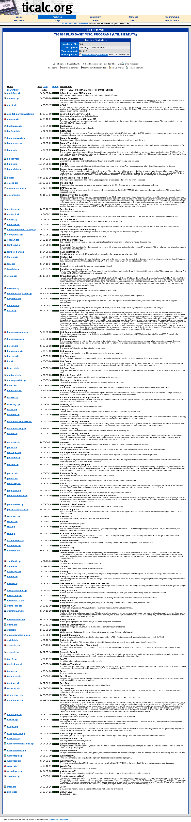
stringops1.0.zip (15, 600)
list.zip (10, 361)
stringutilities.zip (16, 619)
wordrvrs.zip (13, 738)
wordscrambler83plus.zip (20, 743)
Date (45, 86)
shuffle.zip (12, 566)
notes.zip (12, 409)
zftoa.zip (11, 787)
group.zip (12, 276)
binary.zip (12, 150)
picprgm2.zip (14, 490)
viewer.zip (12, 719)
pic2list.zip (12, 464)
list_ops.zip (13, 356)
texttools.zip (13, 683)
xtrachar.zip (13, 776)
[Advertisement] (95, 77)
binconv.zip (13, 159)
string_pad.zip (14, 606)
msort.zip (12, 385)
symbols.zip (13, 645)
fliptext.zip (12, 257)
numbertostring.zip (17, 428)
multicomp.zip (14, 390)
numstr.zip (12, 433)
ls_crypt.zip (13, 368)
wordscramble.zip (16, 750)
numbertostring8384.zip (19, 421)
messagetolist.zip (16, 380)
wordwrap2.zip (15, 756)
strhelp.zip (12, 583)
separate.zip (13, 550)
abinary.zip (13, 98)
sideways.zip (14, 571)
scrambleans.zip (15, 540)
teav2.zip (11, 659)
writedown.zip (14, 771)
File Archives (83, 24)
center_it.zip (13, 214)
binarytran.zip (14, 143)
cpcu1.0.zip (13, 240)
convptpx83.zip (15, 234)
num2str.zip (13, 414)
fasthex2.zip (13, 245)
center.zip (12, 219)
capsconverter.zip (16, 188)
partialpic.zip (14, 452)
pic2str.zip (12, 473)
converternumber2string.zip (21, 229)
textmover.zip (14, 676)
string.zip (12, 625)
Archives (72, 24)
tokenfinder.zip (15, 700)
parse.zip (12, 447)
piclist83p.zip (14, 483)
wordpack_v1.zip (16, 733)
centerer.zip (13, 209)
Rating (55, 86)
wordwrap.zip (14, 761)
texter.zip (12, 671)
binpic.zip (12, 164)
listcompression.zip (17, 332)
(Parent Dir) (13, 90)
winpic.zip (12, 726)
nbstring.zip (13, 404)
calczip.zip (12, 183)
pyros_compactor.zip (18, 509)
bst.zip (10, 178)
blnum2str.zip (14, 169)
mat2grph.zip (14, 375)
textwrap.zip (13, 688)
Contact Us (53, 819)
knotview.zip (13, 305)
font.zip (11, 264)
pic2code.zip (13, 457)
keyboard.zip (14, 298)
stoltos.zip (12, 576)
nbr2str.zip (12, 397)
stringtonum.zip (15, 611)
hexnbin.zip (13, 288)
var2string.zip (14, 714)
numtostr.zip (13, 442)
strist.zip (11, 630)
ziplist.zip (12, 792)
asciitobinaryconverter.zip (20, 114)
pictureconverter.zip (17, 495)
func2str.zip (13, 269)
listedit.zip (12, 346)
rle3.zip (11, 533)
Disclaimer (64, 819)
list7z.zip (11, 310)
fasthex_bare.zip (15, 252)
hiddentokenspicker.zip (19, 293)
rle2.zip (11, 526)
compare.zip (13, 224)
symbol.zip (13, 652)
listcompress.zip (15, 339)
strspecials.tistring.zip (19, 635)
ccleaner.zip (13, 195)
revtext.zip (12, 521)
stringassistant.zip (17, 590)
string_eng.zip (14, 595)
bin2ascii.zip (13, 131)
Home (64, 24)
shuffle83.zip (14, 561)
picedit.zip (12, 478)
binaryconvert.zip (16, 138)
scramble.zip (14, 545)
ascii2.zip (12, 105)
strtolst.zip (12, 640)
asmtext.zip (13, 119)
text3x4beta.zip (15, 664)
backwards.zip (14, 126)
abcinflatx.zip (14, 93)
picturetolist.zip (15, 504)
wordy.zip (12, 766)
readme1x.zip (14, 516)
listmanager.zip (15, 351)
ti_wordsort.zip (15, 695)
